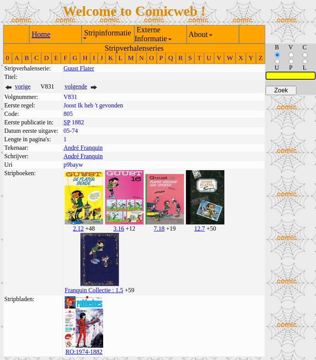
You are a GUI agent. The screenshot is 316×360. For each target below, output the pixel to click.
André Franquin (83, 147)
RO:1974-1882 (83, 351)
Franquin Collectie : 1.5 (94, 290)
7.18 (159, 228)
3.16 (118, 228)
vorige (23, 86)
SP (67, 122)
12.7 (199, 228)
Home (41, 34)
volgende (76, 86)
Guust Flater (79, 68)
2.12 (78, 228)
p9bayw (73, 164)
